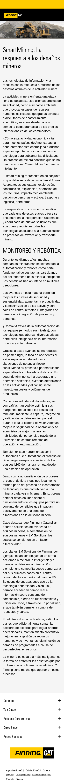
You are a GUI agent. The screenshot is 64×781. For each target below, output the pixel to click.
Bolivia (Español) (33, 770)
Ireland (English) (39, 774)
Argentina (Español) (15, 770)
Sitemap (19, 779)
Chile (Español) (23, 774)
